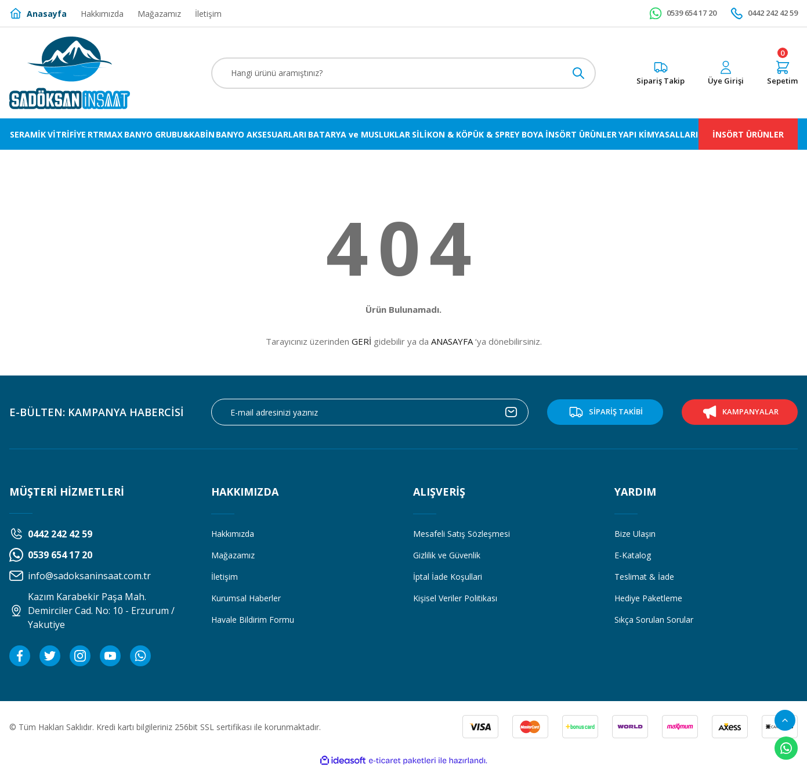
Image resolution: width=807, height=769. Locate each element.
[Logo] (69, 73)
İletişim (224, 576)
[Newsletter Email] (370, 412)
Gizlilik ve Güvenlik (446, 555)
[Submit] (511, 412)
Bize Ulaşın (635, 533)
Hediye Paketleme (648, 598)
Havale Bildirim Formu (252, 619)
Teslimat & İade (644, 576)
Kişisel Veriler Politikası (455, 598)
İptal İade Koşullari (447, 576)
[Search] (403, 73)
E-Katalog (632, 555)
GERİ (361, 341)
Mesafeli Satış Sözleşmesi (461, 533)
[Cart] (782, 73)
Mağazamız (233, 555)
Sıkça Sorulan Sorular (653, 619)
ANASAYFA (452, 341)
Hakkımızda (232, 533)
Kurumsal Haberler (246, 598)
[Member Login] (726, 73)
